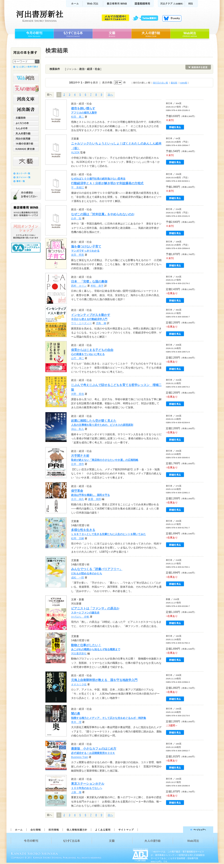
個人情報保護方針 (76, 829)
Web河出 (92, 3)
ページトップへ (177, 829)
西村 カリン (79, 285)
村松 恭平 (97, 285)
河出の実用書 (26, 138)
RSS (191, 3)
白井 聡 (76, 218)
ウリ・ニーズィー (81, 323)
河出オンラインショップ (26, 232)
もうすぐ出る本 (73, 33)
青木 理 (76, 722)
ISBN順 (183, 82)
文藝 (112, 33)
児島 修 (101, 323)
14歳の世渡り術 (26, 143)
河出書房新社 (39, 16)
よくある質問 (102, 829)
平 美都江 (77, 187)
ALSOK (75, 152)
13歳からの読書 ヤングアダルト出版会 (26, 247)
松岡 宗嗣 (77, 538)
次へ (110, 94)
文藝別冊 (26, 117)
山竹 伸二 (77, 358)
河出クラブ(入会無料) (171, 3)
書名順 (174, 82)
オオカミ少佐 (79, 684)
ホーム (74, 3)
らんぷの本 (26, 128)
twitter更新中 (146, 18)
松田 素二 (77, 116)
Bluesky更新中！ (171, 18)
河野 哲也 (77, 393)
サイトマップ (126, 829)
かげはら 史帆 (80, 616)
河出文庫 (26, 99)
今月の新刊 (34, 33)
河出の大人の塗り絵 (26, 88)
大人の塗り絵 (150, 33)
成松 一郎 (77, 577)
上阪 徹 (76, 792)
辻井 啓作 (77, 464)
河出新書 (26, 109)
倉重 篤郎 (94, 499)
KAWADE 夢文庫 (26, 148)
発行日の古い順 (160, 82)
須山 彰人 (77, 428)
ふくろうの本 (26, 123)
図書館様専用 (142, 3)
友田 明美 (77, 254)
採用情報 (53, 829)
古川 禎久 (77, 499)
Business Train (79, 757)
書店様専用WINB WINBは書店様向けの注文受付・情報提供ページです (26, 211)
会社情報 (35, 829)
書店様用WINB (117, 3)
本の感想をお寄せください (26, 194)
